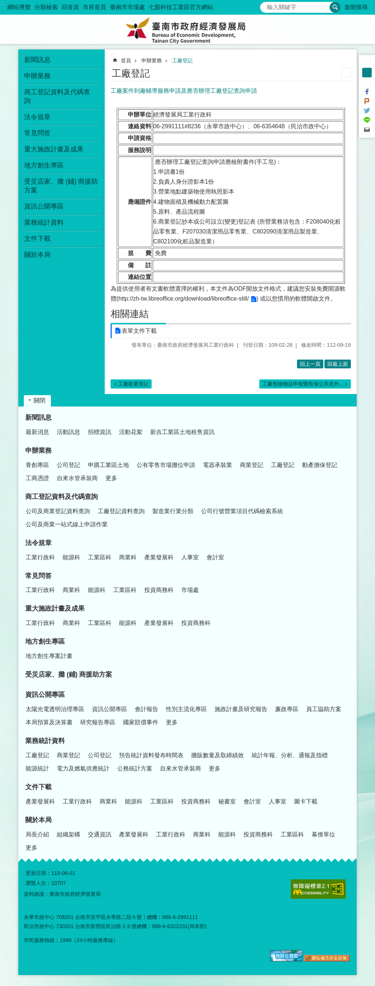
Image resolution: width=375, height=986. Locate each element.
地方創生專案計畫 (49, 656)
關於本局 (38, 820)
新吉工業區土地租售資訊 (182, 432)
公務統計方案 (134, 768)
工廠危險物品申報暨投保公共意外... (303, 384)
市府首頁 (94, 7)
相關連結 (130, 314)
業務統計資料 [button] (44, 222)
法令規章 (38, 543)
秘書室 (227, 801)
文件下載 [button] (37, 238)
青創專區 (37, 465)
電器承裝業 (217, 465)
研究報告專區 (97, 722)
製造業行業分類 (172, 511)
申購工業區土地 (108, 465)
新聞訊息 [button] (37, 59)
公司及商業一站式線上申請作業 (67, 524)
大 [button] (367, 82)
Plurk (367, 101)
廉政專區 (286, 709)
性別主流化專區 (186, 709)
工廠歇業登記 (133, 384)
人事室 (190, 557)
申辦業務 (151, 60)
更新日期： (38, 873)
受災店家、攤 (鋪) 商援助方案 (61, 186)
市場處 (190, 590)
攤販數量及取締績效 (217, 755)
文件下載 (38, 787)
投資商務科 (159, 590)
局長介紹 (37, 834)
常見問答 (38, 576)
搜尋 (266, 5)
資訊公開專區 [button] (44, 206)
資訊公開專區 (45, 694)
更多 (111, 478)
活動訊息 (68, 432)
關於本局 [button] (37, 254)
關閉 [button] (39, 400)
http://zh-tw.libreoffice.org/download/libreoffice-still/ (183, 298)
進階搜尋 (356, 7)
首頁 (126, 60)
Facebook (367, 91)
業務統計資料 (45, 740)
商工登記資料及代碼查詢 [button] (57, 96)
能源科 (71, 557)
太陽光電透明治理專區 (55, 709)
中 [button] (367, 72)
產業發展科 (159, 557)
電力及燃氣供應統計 (83, 768)
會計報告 (146, 709)
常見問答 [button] (37, 133)
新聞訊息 (38, 417)
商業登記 (251, 465)
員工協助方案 (323, 709)
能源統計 (37, 768)
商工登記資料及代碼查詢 (61, 496)
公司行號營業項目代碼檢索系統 (242, 511)
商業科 (128, 557)
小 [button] (367, 63)
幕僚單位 (323, 834)
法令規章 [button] (37, 117)
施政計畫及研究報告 (241, 709)
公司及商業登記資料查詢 (58, 511)
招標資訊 (99, 432)
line (367, 120)
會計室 (215, 557)
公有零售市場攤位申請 (166, 465)
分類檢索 (46, 7)
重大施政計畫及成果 (55, 608)
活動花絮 (130, 432)
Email (367, 130)
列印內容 (346, 72)
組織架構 (68, 834)
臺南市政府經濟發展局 (187, 29)
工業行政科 (40, 557)
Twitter (367, 110)
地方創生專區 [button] (44, 165)
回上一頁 (310, 364)
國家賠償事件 (140, 722)
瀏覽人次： (38, 883)
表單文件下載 (139, 331)
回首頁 (70, 7)
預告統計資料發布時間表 (151, 755)
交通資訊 (99, 834)
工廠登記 (182, 60)
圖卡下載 (306, 801)
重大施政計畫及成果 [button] (53, 149)
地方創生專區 (45, 641)
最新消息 (37, 432)
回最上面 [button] (337, 364)
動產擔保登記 (319, 465)
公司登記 (68, 465)
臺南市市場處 (127, 7)
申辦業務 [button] (37, 76)
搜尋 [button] (335, 7)
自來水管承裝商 (77, 478)
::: (2, 3)
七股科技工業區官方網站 (181, 7)
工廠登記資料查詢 (121, 511)
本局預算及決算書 (49, 722)
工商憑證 (37, 478)
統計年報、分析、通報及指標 (290, 755)
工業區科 (99, 557)
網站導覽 (19, 7)
